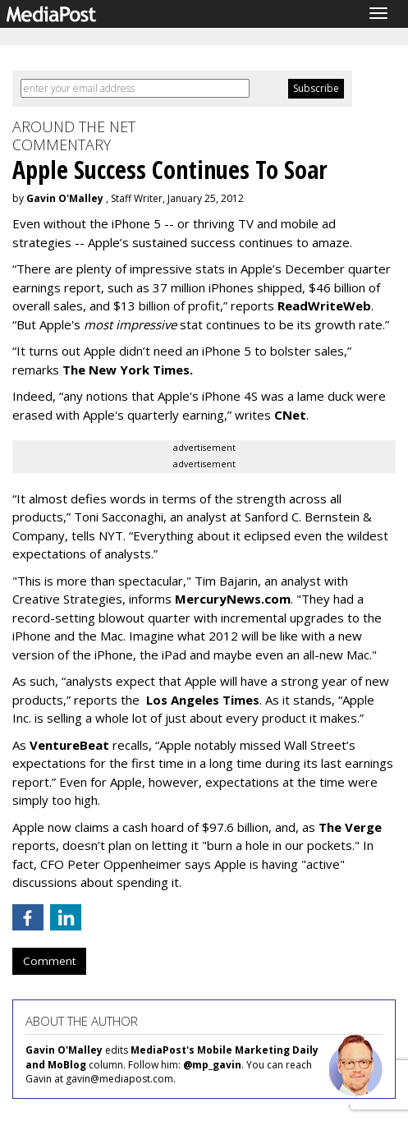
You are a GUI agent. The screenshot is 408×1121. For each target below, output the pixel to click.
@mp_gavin (212, 1065)
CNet (290, 415)
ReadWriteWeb (324, 305)
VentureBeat (69, 745)
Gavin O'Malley (64, 198)
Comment (49, 960)
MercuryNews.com (233, 598)
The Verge (350, 827)
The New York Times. (127, 369)
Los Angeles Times (201, 699)
